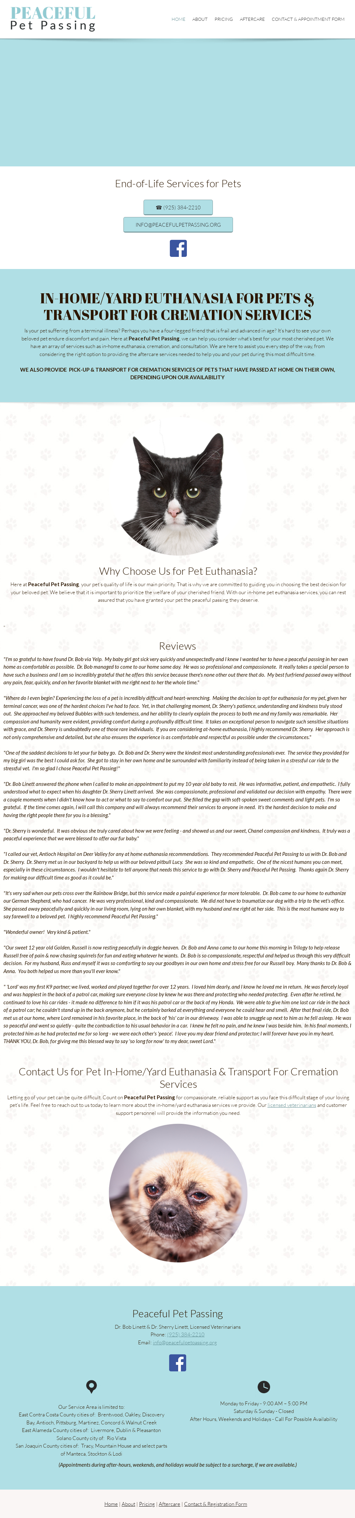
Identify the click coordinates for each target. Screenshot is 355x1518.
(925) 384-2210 (186, 1334)
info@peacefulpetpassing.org (185, 1342)
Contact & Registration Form (215, 1504)
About (128, 1504)
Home (111, 1504)
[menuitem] (178, 19)
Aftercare (169, 1504)
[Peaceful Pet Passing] (52, 19)
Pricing (147, 1504)
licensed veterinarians (292, 1105)
